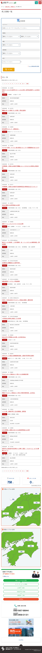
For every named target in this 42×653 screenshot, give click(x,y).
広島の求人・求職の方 (10, 6)
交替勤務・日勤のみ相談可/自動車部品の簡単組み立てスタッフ (19, 186)
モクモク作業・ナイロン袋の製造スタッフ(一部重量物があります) (20, 147)
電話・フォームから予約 (21, 580)
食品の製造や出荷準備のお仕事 (11, 205)
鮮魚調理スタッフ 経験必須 (11, 129)
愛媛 (10, 549)
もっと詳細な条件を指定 (34, 66)
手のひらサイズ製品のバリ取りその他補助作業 (15, 374)
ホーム (2, 6)
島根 (13, 499)
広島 (20, 507)
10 (20, 83)
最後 (27, 83)
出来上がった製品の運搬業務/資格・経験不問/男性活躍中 (18, 355)
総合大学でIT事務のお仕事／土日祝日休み (14, 337)
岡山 (37, 502)
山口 (6, 513)
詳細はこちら (6, 576)
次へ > (23, 83)
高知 (21, 551)
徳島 (31, 546)
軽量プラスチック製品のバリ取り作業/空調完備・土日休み (18, 392)
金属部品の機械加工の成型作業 (11, 262)
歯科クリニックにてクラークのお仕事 (12, 223)
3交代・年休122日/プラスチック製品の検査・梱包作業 (17, 300)
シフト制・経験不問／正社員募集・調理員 (14, 411)
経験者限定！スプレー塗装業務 (11, 281)
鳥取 (36, 493)
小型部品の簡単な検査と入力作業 (11, 318)
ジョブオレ (21, 639)
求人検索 (10, 69)
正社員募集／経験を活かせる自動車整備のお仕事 (16, 430)
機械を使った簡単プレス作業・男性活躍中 (14, 110)
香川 (28, 540)
